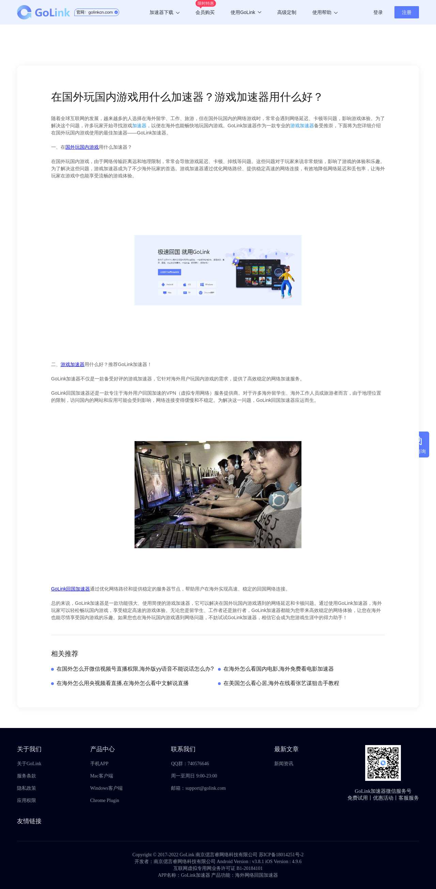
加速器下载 (165, 12)
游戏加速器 (302, 125)
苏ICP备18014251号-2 (281, 854)
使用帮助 (325, 12)
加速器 (139, 125)
